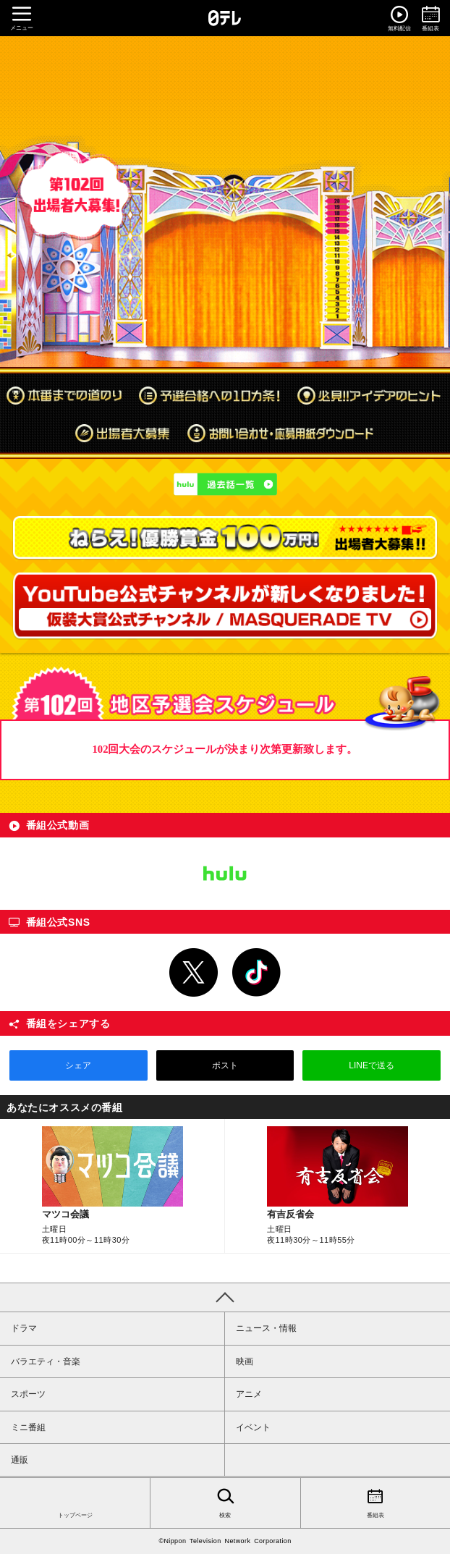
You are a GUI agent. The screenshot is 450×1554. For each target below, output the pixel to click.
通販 (19, 1460)
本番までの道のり (64, 395)
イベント (253, 1427)
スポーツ (28, 1394)
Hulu (225, 873)
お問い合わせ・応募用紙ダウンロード (281, 432)
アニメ (249, 1394)
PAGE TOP (225, 1297)
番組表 (375, 1502)
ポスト (225, 1065)
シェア (78, 1065)
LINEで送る (371, 1065)
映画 (244, 1361)
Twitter (193, 972)
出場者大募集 (122, 432)
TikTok (256, 972)
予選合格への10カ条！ (209, 395)
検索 (225, 1502)
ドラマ (24, 1328)
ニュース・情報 (266, 1328)
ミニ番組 (28, 1427)
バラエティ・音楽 (45, 1361)
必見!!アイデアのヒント (369, 395)
